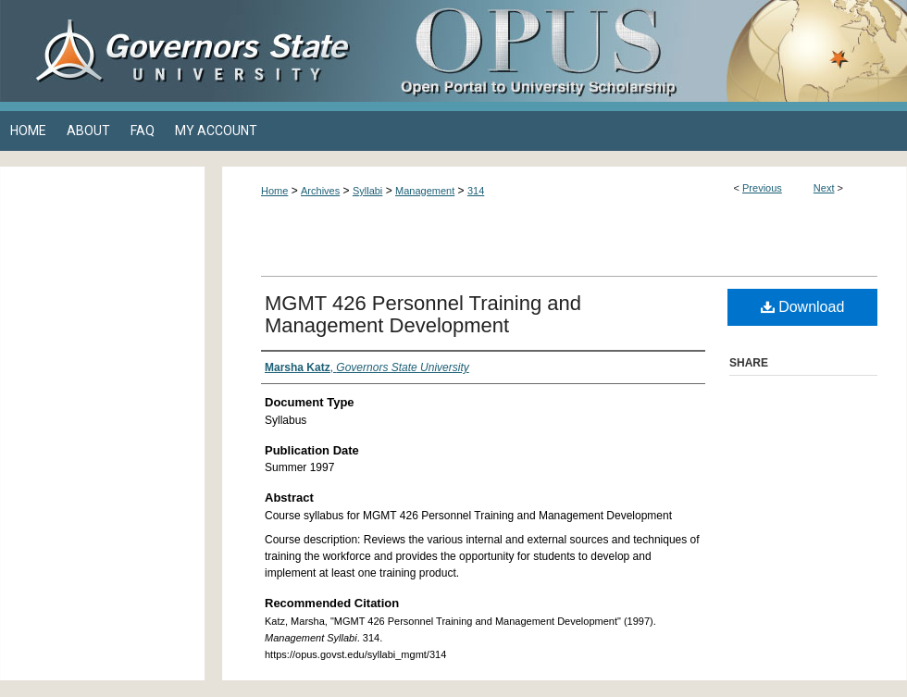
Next (824, 187)
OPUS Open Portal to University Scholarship (638, 51)
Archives (320, 190)
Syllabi (367, 190)
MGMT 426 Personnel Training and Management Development (423, 314)
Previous (762, 187)
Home (274, 190)
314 (475, 190)
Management (424, 190)
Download (803, 307)
